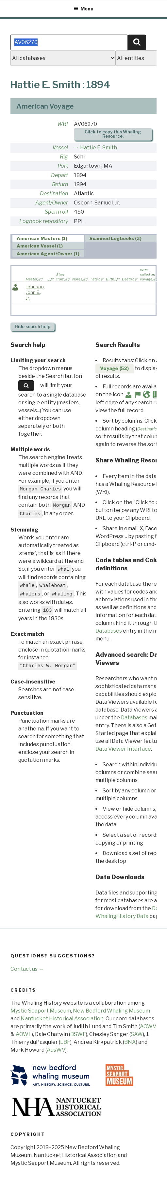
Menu (83, 8)
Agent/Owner (51, 203)
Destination (54, 193)
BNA (130, 1042)
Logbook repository (43, 221)
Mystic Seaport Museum (40, 1011)
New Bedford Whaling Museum (111, 1011)
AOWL (24, 1034)
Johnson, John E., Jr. (35, 292)
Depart (59, 175)
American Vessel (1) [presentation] (40, 245)
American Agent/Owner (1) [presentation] (48, 253)
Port (63, 166)
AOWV (148, 1026)
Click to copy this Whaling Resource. (113, 134)
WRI (62, 124)
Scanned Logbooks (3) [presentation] (116, 238)
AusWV (56, 1050)
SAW (137, 1034)
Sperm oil (56, 212)
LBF (65, 1042)
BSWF (78, 1034)
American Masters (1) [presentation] (42, 238)
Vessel (60, 147)
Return (60, 184)
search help (32, 326)
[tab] (48, 238)
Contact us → (27, 969)
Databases (108, 631)
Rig (64, 157)
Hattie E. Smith (98, 147)
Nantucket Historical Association (62, 1018)
